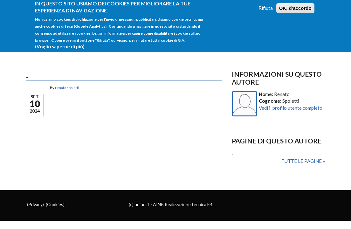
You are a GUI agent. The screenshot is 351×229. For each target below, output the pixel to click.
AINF (158, 204)
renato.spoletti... (68, 88)
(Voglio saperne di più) (60, 43)
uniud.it (141, 204)
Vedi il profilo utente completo (290, 108)
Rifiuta (265, 5)
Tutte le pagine (302, 161)
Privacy (35, 204)
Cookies (55, 204)
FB (209, 204)
